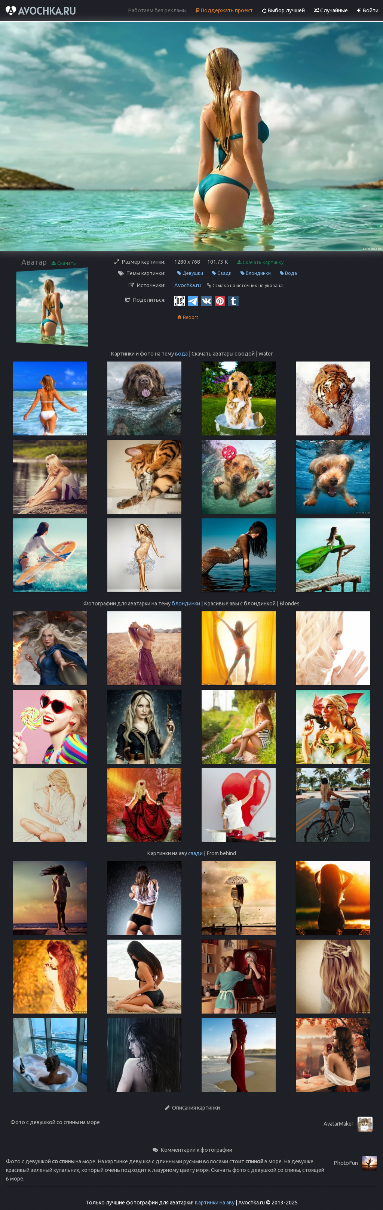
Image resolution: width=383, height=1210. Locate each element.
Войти (368, 10)
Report (187, 317)
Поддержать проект (224, 10)
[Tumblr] (233, 301)
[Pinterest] (220, 301)
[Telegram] (193, 301)
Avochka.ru (187, 285)
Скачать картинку (260, 262)
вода (181, 354)
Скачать (64, 263)
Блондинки (255, 273)
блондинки (186, 603)
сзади (195, 853)
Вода (288, 273)
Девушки (190, 273)
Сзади (222, 273)
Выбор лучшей (283, 10)
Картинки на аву (214, 1203)
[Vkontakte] (206, 301)
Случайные (331, 10)
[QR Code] (179, 301)
